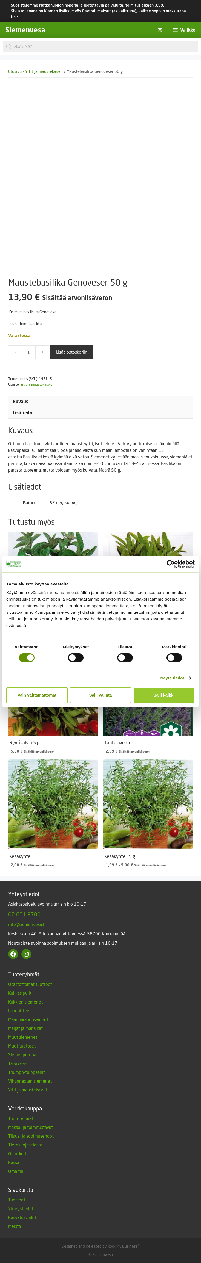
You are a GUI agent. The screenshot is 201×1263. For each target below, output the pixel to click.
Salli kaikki (163, 695)
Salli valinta (100, 695)
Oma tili (15, 1171)
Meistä (14, 1226)
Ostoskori (17, 1153)
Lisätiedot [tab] (23, 413)
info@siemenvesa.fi (26, 924)
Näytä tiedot (172, 678)
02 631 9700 (24, 914)
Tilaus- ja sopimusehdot (31, 1135)
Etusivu (15, 71)
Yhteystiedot (20, 1208)
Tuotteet (16, 1199)
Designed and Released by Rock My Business (100, 1246)
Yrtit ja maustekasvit (44, 71)
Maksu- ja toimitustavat (30, 1127)
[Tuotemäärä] (29, 352)
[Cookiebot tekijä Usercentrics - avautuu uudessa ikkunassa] (171, 564)
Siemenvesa (25, 30)
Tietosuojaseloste (25, 1144)
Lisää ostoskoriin (71, 352)
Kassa (13, 1162)
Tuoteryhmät (20, 1118)
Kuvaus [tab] (20, 401)
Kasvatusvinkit (22, 1217)
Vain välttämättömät (37, 695)
